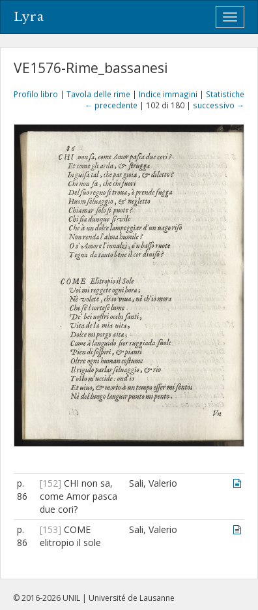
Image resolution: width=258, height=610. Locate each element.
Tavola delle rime (98, 94)
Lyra (29, 17)
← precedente (111, 105)
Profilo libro (36, 94)
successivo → (218, 105)
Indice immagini (168, 94)
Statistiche (225, 94)
